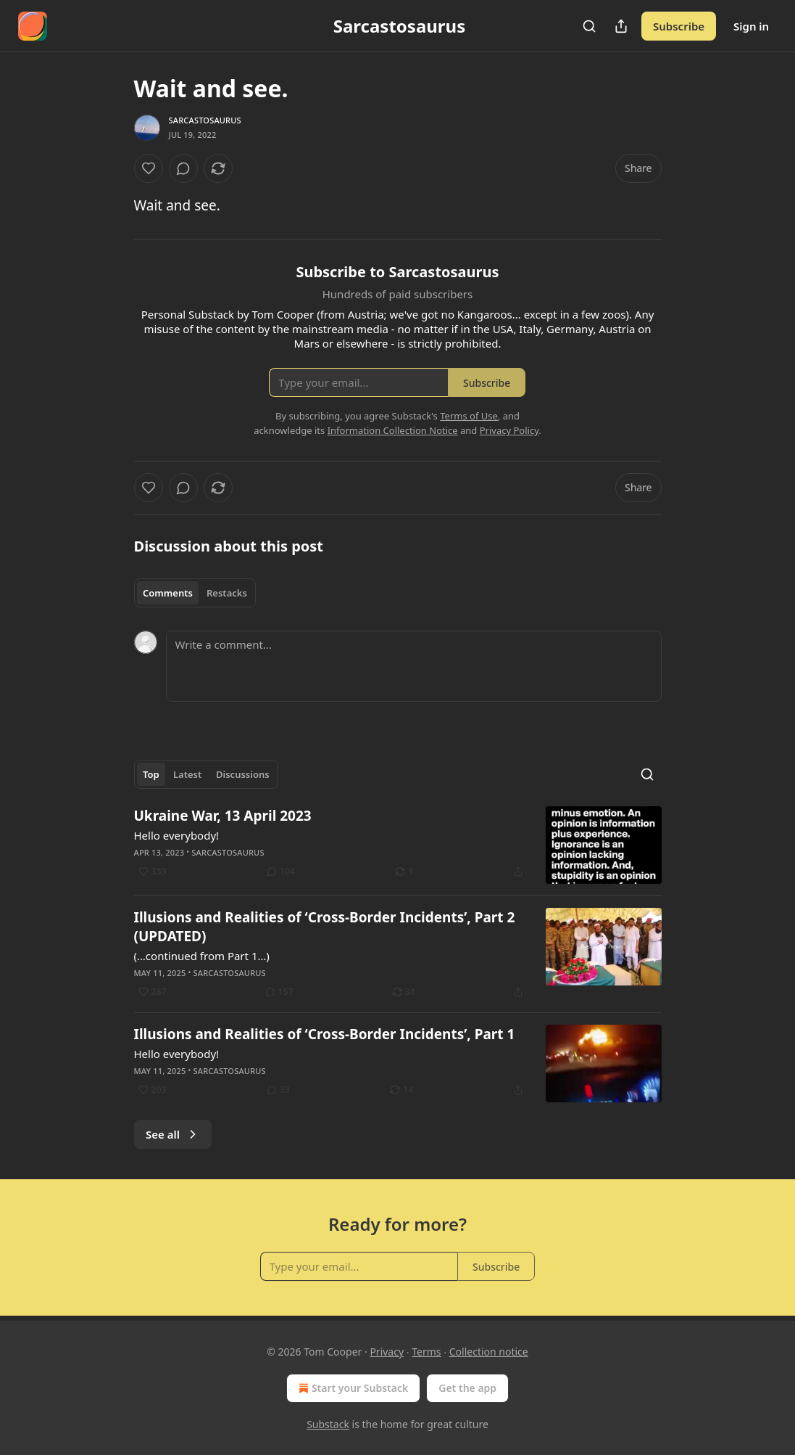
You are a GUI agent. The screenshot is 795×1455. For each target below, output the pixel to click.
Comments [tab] (168, 592)
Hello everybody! (177, 835)
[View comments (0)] (183, 168)
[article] (397, 845)
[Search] (589, 26)
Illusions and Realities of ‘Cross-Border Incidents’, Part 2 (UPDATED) (324, 927)
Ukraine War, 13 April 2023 (223, 815)
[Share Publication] (621, 26)
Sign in (751, 26)
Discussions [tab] (243, 774)
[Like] (148, 168)
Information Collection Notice (393, 430)
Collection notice (488, 1351)
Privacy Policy (509, 430)
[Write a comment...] (414, 666)
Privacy (387, 1351)
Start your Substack (352, 1388)
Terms (426, 1351)
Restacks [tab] (227, 592)
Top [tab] (151, 774)
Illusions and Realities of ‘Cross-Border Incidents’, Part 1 (324, 1034)
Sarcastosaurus (205, 120)
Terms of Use (469, 415)
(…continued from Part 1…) (202, 955)
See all (173, 1134)
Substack (328, 1424)
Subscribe (678, 26)
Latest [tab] (187, 774)
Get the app (467, 1388)
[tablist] (195, 592)
